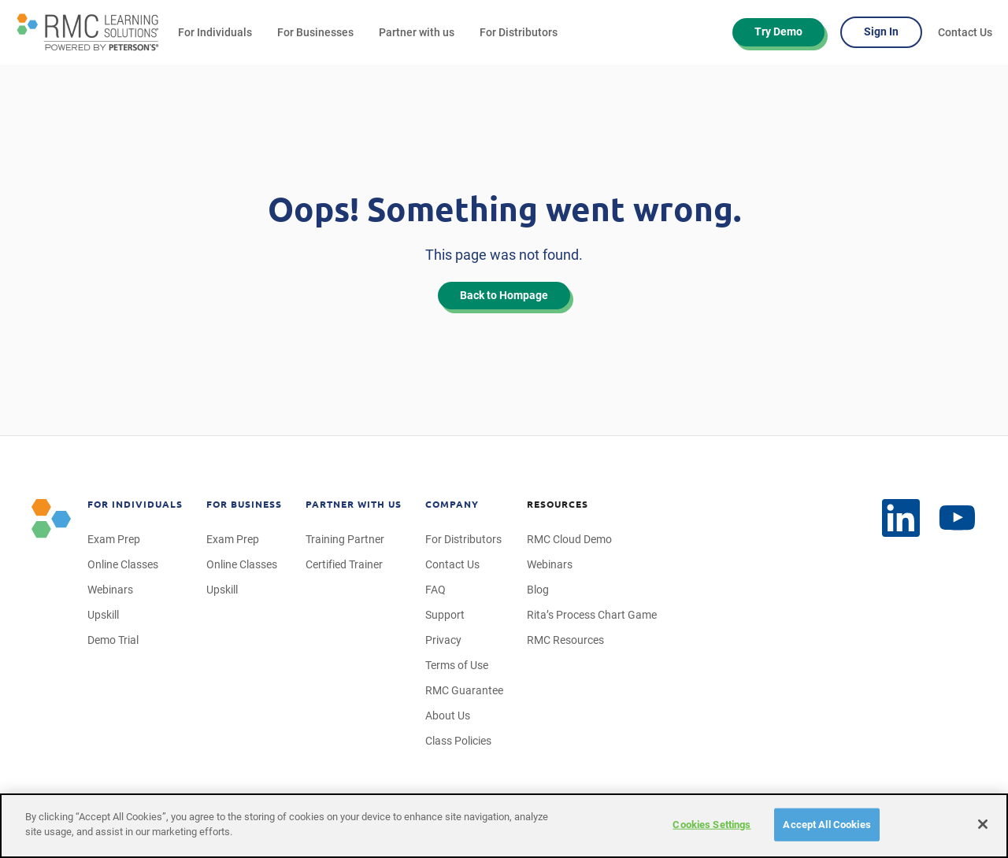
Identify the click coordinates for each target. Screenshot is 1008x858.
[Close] (982, 824)
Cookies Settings (711, 824)
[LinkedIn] (957, 518)
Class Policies (458, 740)
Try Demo (778, 31)
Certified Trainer (344, 564)
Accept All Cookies (826, 824)
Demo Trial (113, 640)
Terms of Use (456, 665)
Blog (538, 589)
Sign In (881, 31)
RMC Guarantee (464, 690)
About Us (447, 715)
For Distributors (519, 32)
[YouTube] (901, 518)
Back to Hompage (504, 295)
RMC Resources (565, 640)
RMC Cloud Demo (569, 539)
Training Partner (345, 539)
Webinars (110, 589)
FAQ (435, 589)
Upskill (103, 614)
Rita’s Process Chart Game (592, 614)
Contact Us (965, 32)
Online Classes (122, 564)
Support (445, 614)
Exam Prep (113, 539)
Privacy (443, 640)
